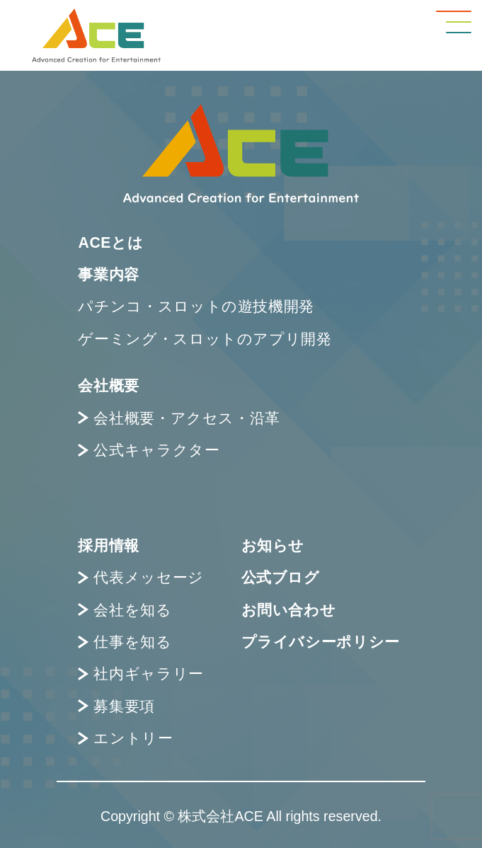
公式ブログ (280, 577)
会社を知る (124, 609)
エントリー (125, 737)
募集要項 (116, 706)
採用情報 (108, 545)
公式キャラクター (148, 449)
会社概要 (108, 385)
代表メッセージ (140, 577)
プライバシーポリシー (320, 641)
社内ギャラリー (140, 673)
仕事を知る (124, 641)
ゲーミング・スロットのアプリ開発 (204, 338)
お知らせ (273, 545)
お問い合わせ (288, 609)
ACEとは (110, 242)
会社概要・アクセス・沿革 (179, 418)
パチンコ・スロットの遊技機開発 (196, 306)
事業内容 (108, 274)
